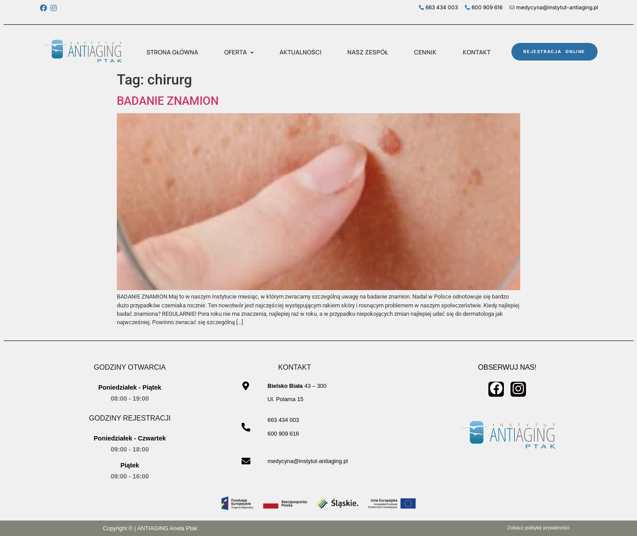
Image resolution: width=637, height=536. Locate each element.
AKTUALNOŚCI (301, 52)
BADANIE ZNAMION (168, 100)
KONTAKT (477, 52)
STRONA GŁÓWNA (172, 52)
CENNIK (425, 52)
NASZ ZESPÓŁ (367, 52)
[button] (238, 52)
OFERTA (238, 52)
